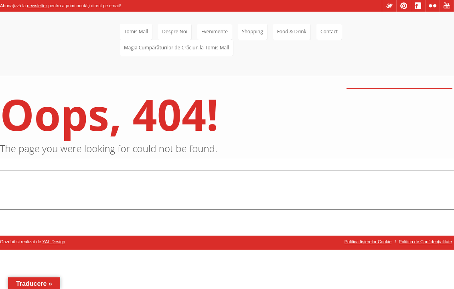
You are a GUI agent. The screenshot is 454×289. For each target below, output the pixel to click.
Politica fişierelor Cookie (368, 241)
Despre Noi (174, 31)
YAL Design (54, 241)
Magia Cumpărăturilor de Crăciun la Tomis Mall (176, 47)
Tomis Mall (136, 31)
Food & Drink (291, 31)
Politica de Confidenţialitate (425, 241)
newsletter (37, 5)
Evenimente (214, 31)
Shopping (252, 31)
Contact (329, 31)
